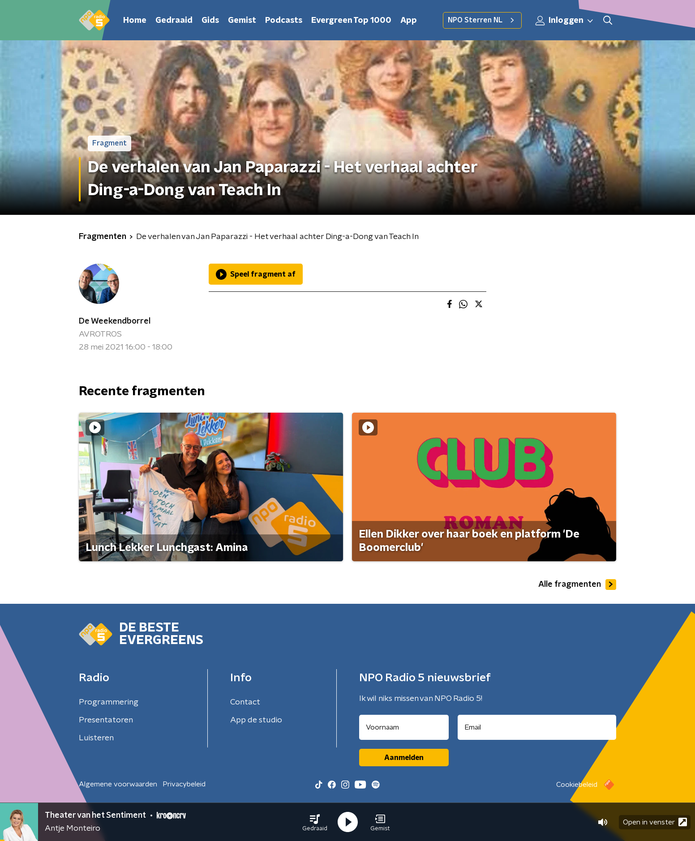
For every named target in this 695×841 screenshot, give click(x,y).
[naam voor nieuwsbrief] (404, 727)
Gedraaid (174, 21)
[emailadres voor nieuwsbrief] (537, 727)
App (408, 21)
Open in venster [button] (655, 822)
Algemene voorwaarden (118, 784)
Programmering (108, 702)
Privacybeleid (184, 784)
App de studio (256, 720)
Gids (210, 21)
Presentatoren (106, 720)
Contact (245, 702)
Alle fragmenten (577, 584)
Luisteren (96, 738)
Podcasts (283, 21)
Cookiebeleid (576, 784)
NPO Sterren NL (482, 20)
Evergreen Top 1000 (351, 21)
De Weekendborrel (114, 321)
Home (134, 21)
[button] (314, 822)
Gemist (242, 21)
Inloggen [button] (564, 21)
